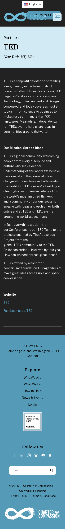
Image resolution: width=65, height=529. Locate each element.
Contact (32, 356)
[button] (32, 4)
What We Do (32, 384)
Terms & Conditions (43, 495)
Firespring (39, 490)
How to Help (33, 391)
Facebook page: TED (17, 311)
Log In (32, 404)
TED (6, 302)
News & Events (32, 397)
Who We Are (32, 377)
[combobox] (28, 470)
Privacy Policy (18, 495)
